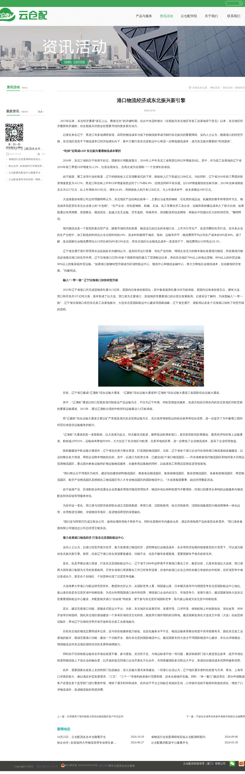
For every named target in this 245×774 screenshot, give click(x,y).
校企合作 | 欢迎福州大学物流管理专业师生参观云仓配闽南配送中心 (99, 742)
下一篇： (215, 716)
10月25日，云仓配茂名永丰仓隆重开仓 (30, 148)
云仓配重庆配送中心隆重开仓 (24, 172)
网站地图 (102, 765)
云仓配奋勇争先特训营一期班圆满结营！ (31, 179)
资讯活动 (228, 87)
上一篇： (90, 716)
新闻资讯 (240, 87)
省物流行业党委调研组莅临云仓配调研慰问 (32, 159)
